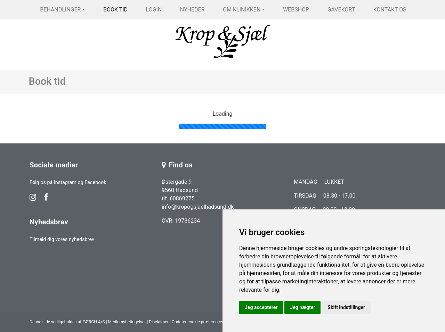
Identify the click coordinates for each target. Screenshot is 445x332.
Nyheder (192, 9)
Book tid (115, 9)
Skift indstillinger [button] (346, 307)
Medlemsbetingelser (127, 321)
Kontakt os (389, 9)
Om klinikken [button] (241, 9)
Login (154, 9)
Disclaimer (159, 321)
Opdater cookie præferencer (198, 321)
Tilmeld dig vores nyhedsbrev (62, 239)
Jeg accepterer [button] (261, 307)
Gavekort (341, 9)
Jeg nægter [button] (302, 307)
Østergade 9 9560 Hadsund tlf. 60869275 (180, 190)
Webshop (296, 9)
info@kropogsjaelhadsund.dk (198, 207)
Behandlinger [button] (60, 9)
